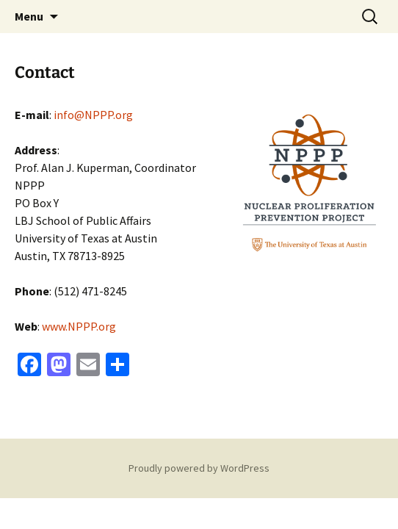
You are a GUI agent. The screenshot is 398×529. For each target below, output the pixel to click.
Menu (29, 16)
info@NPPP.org (93, 114)
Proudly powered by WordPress (199, 468)
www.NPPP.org (79, 326)
